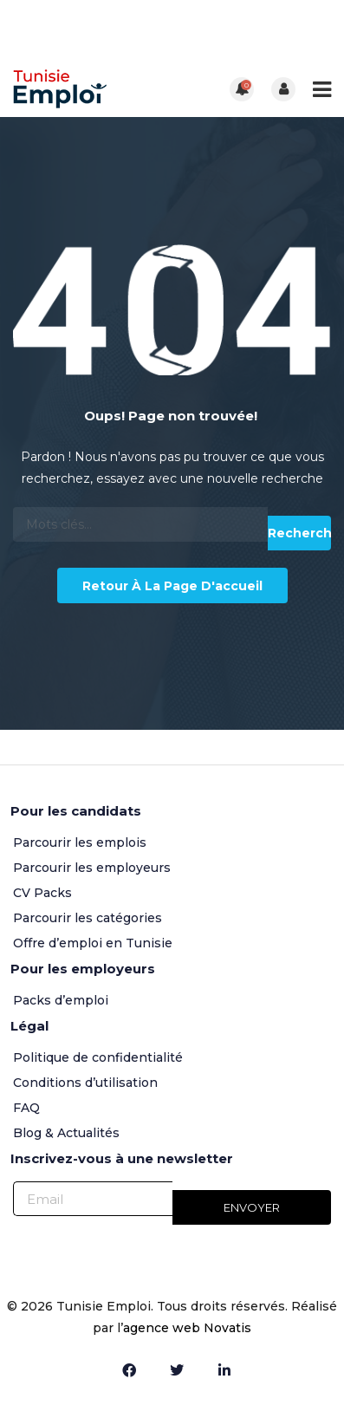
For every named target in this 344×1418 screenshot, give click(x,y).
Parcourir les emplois (79, 842)
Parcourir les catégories (87, 918)
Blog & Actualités (66, 1133)
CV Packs (42, 893)
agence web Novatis (187, 1328)
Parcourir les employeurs (92, 867)
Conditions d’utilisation (85, 1082)
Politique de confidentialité (98, 1057)
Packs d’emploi (60, 1000)
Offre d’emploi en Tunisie (92, 943)
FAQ (26, 1108)
